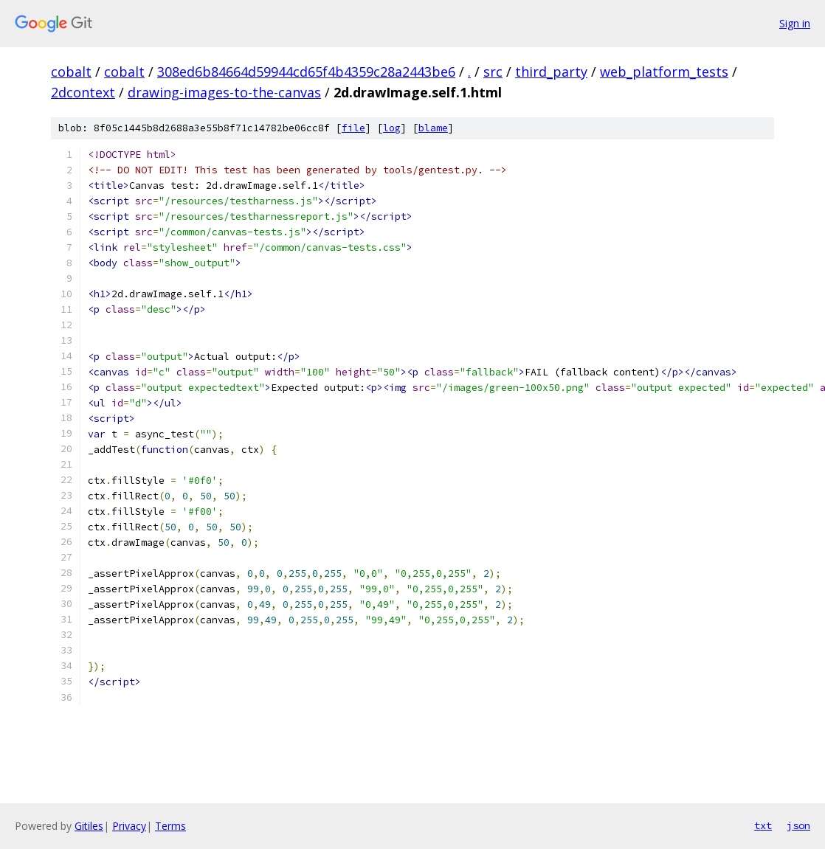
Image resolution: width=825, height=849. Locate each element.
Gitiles (89, 826)
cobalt (71, 71)
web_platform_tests (664, 71)
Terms (170, 826)
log (392, 128)
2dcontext (83, 92)
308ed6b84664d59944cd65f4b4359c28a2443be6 (306, 71)
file (353, 128)
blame (433, 128)
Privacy (129, 826)
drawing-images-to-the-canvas (224, 92)
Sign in (794, 23)
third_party (551, 71)
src (493, 71)
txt (763, 825)
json (798, 825)
